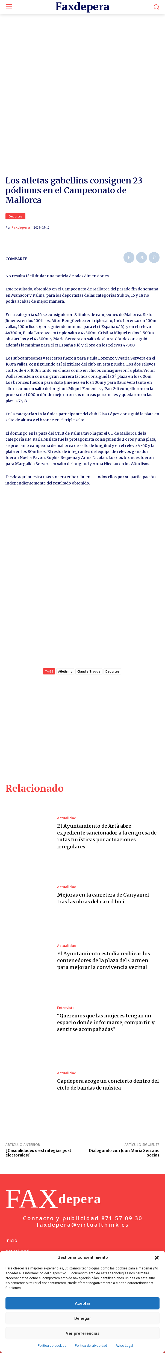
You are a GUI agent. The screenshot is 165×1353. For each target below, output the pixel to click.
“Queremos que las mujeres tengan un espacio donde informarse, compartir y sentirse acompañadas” (106, 1014)
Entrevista (66, 999)
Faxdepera (20, 215)
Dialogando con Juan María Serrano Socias (124, 1144)
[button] (157, 1257)
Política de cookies (52, 1346)
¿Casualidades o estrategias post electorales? (38, 1144)
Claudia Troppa (89, 663)
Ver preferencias (82, 1333)
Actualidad (66, 809)
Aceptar (82, 1303)
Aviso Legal (124, 1346)
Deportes (15, 204)
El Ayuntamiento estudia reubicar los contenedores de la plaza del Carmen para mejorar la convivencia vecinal (103, 952)
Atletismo (65, 663)
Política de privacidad (91, 1346)
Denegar (82, 1318)
